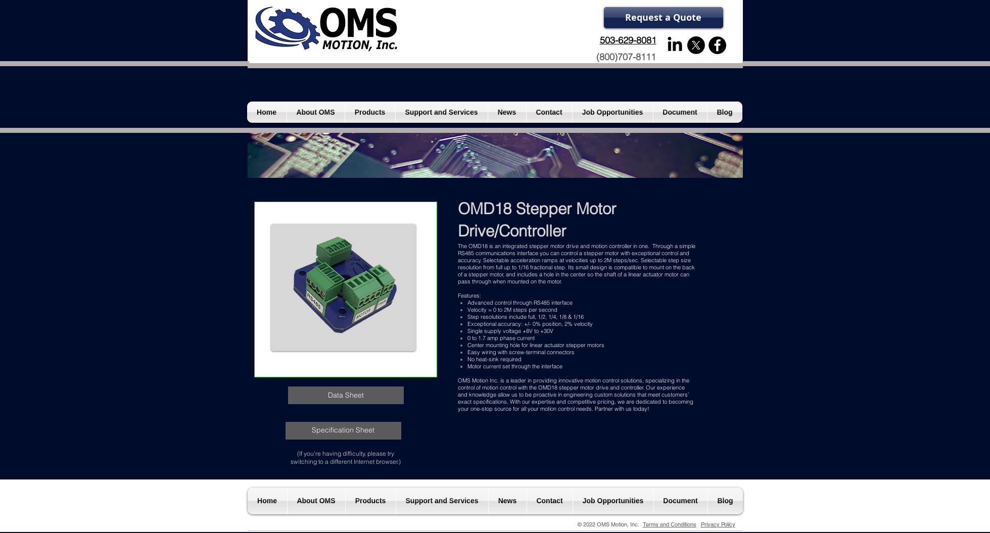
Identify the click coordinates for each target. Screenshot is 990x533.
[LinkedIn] (675, 45)
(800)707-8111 (626, 57)
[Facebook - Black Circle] (717, 45)
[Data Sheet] (346, 395)
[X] (696, 45)
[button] (343, 287)
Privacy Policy (718, 524)
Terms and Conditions (669, 524)
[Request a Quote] (663, 17)
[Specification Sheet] (343, 431)
